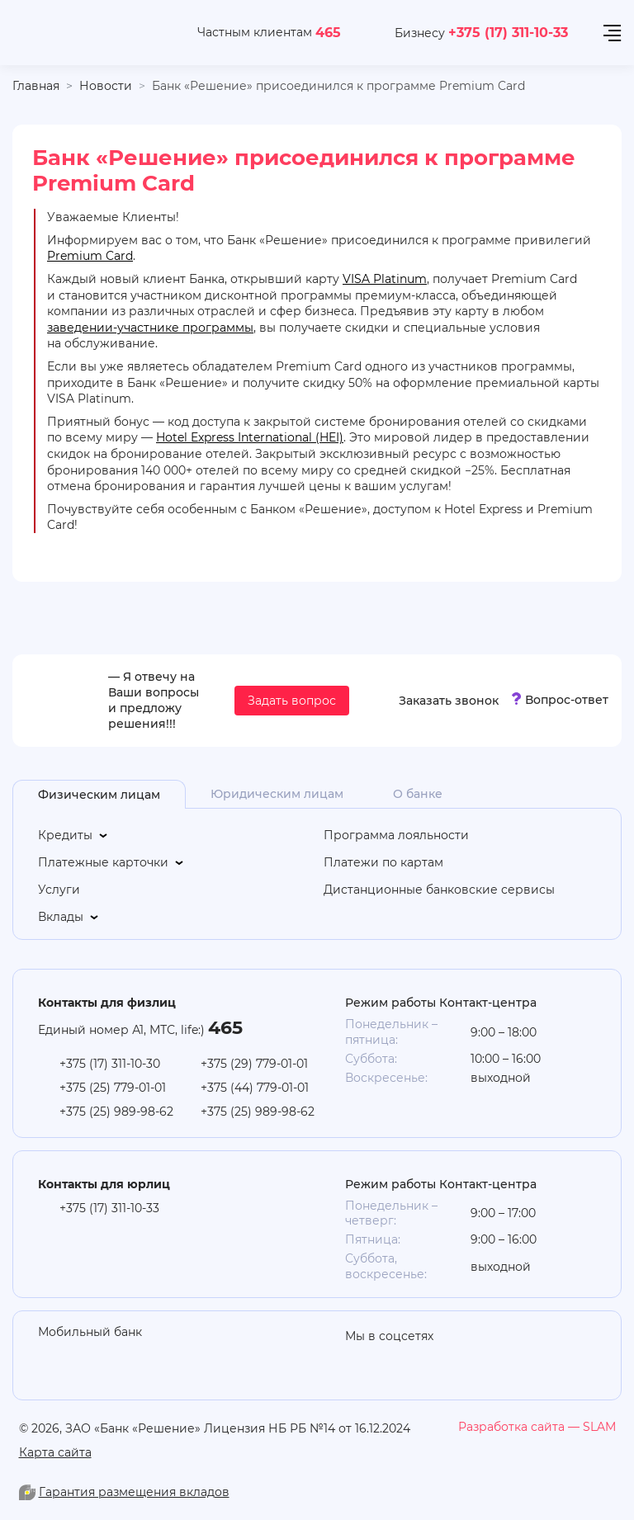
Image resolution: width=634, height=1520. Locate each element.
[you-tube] (391, 1361)
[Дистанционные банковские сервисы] (460, 890)
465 (328, 32)
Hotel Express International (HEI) (249, 437)
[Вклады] (174, 917)
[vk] (457, 1361)
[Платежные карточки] (174, 863)
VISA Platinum (385, 278)
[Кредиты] (174, 835)
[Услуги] (174, 890)
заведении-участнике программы (150, 327)
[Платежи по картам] (460, 863)
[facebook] (490, 1361)
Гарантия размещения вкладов (134, 1492)
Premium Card (90, 255)
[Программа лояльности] (460, 835)
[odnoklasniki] (358, 1361)
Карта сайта (55, 1452)
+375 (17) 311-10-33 (508, 32)
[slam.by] (537, 1427)
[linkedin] (424, 1361)
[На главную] (87, 32)
